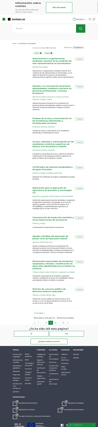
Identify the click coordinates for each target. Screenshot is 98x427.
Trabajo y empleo (46, 99)
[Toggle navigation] (28, 19)
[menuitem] (25, 403)
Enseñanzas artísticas (39, 127)
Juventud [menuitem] (16, 392)
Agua (53, 295)
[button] (80, 19)
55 (64, 323)
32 (46, 323)
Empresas (35, 99)
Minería (48, 295)
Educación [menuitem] (16, 371)
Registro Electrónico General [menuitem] (41, 362)
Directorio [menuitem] (52, 362)
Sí (31, 334)
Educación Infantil (38, 242)
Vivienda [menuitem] (28, 383)
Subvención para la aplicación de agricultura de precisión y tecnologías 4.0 (52, 190)
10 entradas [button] (40, 313)
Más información (59, 7)
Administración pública (40, 67)
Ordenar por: (68, 47)
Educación (51, 127)
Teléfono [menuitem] (64, 354)
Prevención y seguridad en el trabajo (62, 272)
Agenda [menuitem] (76, 358)
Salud (47, 272)
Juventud (65, 97)
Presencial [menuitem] (64, 363)
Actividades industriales (54, 173)
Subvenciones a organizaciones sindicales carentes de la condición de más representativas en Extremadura (52, 61)
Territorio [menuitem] (28, 369)
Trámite (79, 59)
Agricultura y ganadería (40, 196)
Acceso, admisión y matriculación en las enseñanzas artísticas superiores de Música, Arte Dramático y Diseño (53, 144)
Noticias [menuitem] (76, 354)
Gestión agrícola (54, 196)
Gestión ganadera (67, 196)
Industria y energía (38, 173)
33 (51, 323)
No (67, 334)
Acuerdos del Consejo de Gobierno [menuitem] (53, 368)
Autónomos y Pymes (54, 97)
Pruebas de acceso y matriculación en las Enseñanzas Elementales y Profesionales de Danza (52, 121)
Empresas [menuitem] (16, 375)
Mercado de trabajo (39, 97)
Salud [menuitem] (26, 360)
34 (56, 323)
